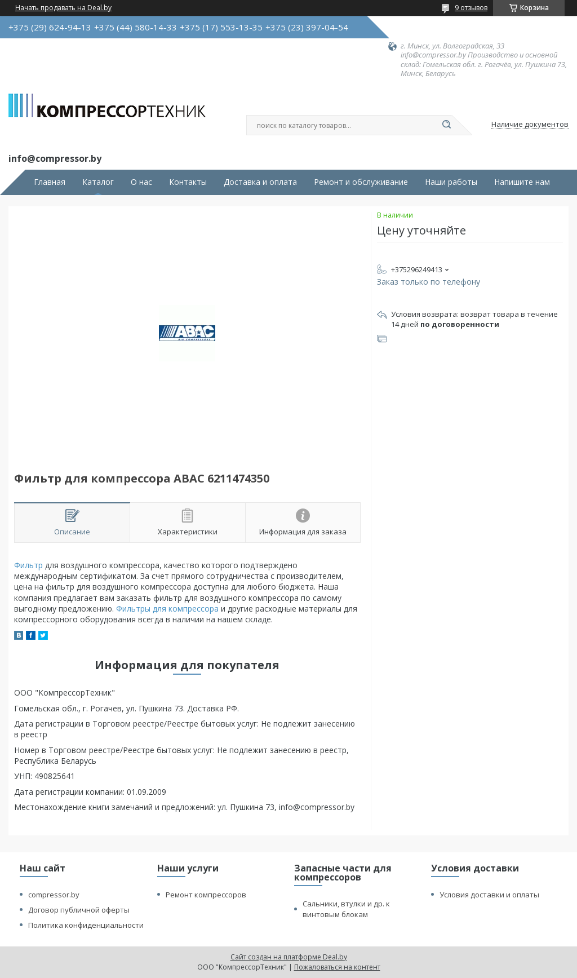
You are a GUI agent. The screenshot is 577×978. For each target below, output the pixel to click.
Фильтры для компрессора (167, 608)
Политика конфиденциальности (86, 925)
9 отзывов (471, 7)
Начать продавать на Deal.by (63, 8)
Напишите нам (522, 182)
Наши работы (451, 182)
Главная (49, 182)
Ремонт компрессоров (206, 895)
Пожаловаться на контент (337, 967)
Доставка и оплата (260, 182)
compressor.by (53, 895)
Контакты (188, 182)
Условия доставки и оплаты (489, 895)
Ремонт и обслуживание (361, 182)
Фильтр (28, 565)
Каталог (98, 182)
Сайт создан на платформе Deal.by (288, 957)
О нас (141, 182)
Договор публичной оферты (79, 910)
